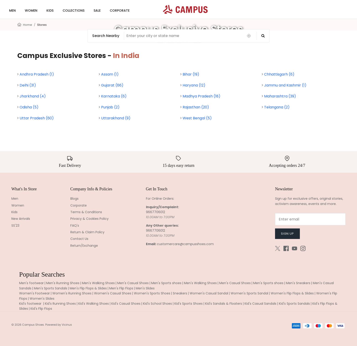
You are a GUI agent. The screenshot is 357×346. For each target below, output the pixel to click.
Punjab (110, 107)
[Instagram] (303, 248)
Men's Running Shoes (62, 283)
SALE (97, 10)
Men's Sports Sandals (50, 288)
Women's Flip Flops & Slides (292, 293)
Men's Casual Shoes (133, 283)
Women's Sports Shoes (152, 293)
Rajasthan (196, 107)
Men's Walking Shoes (98, 283)
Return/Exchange (84, 245)
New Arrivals (20, 218)
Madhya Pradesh (201, 96)
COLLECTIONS (73, 10)
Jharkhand (33, 96)
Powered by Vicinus (58, 325)
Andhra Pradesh (37, 74)
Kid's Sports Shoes (188, 303)
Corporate (78, 205)
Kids (14, 212)
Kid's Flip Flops (41, 308)
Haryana (194, 85)
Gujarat (112, 85)
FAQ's (74, 225)
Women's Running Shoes (72, 293)
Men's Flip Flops (121, 288)
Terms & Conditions (86, 212)
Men (14, 198)
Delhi (28, 85)
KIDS (50, 10)
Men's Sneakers (298, 283)
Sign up (287, 233)
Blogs (74, 198)
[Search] (263, 36)
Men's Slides (145, 288)
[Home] (19, 24)
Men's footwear (31, 283)
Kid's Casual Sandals (260, 303)
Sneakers (180, 293)
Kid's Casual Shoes (125, 303)
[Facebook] (286, 248)
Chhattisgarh (279, 74)
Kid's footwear (30, 303)
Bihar (191, 74)
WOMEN (31, 10)
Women (17, 205)
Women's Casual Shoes (112, 293)
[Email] (310, 219)
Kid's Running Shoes (60, 303)
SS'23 (15, 225)
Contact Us (79, 238)
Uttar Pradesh (37, 118)
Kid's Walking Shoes (93, 303)
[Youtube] (294, 248)
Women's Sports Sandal (249, 293)
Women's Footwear (34, 293)
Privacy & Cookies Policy (89, 218)
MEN (12, 10)
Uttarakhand (115, 118)
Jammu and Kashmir (285, 85)
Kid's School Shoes (157, 303)
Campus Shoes (33, 325)
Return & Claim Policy (87, 232)
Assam (110, 74)
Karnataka (114, 96)
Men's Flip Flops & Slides (88, 288)
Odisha (29, 107)
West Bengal (197, 118)
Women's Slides (42, 298)
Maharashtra (280, 96)
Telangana (277, 107)
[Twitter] (277, 248)
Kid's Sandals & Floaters (223, 303)
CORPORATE (120, 10)
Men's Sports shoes (166, 283)
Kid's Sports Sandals (294, 303)
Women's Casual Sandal (209, 293)
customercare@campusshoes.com (185, 244)
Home (27, 25)
